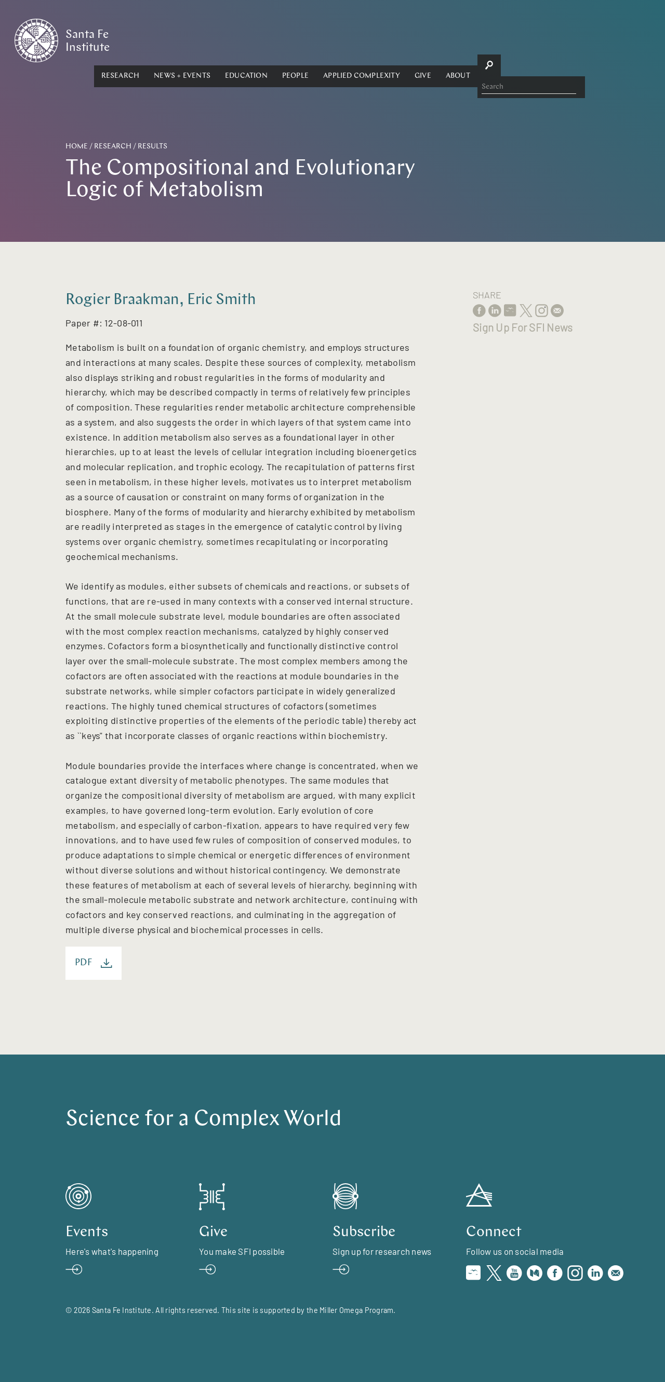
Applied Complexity (460, 40)
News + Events (281, 40)
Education (345, 40)
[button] (219, 40)
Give (521, 40)
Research (219, 40)
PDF (93, 963)
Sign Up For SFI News (523, 327)
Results (152, 146)
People (394, 40)
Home (76, 146)
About (556, 40)
